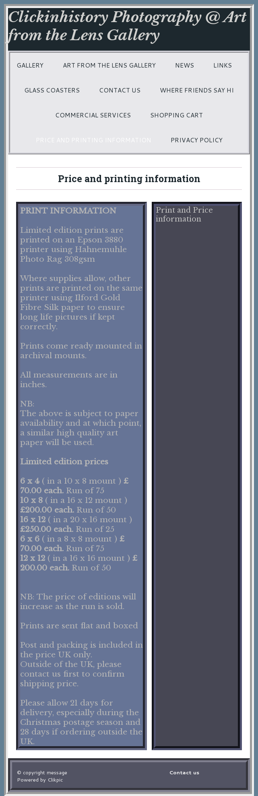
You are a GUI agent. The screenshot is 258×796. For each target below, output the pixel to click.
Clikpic (55, 779)
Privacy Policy (197, 139)
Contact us (119, 90)
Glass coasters (52, 90)
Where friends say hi (197, 90)
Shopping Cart (176, 115)
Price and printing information (93, 139)
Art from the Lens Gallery (109, 65)
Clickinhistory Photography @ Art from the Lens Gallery (127, 26)
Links (222, 65)
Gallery (30, 65)
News (184, 65)
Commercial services (93, 115)
